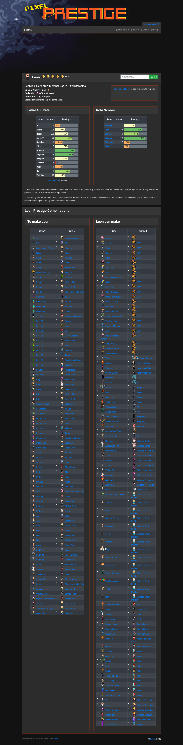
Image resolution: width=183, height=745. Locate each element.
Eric (35, 238)
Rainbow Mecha (110, 581)
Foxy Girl (66, 277)
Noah (64, 511)
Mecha (105, 661)
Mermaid (106, 475)
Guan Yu (106, 656)
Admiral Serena (109, 518)
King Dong (138, 417)
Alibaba (65, 350)
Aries (105, 272)
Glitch (105, 282)
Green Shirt (67, 287)
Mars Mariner (108, 715)
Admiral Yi (107, 480)
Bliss (64, 243)
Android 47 (107, 485)
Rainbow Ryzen (109, 348)
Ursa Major (107, 690)
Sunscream (107, 634)
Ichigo (105, 465)
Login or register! (151, 24)
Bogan (105, 510)
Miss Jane (107, 526)
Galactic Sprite (140, 441)
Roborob (106, 378)
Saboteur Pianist (110, 685)
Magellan (138, 724)
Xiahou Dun (108, 470)
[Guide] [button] (144, 30)
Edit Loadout (53, 180)
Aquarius (106, 267)
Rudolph (106, 426)
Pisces (105, 460)
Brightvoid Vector (141, 720)
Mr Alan (65, 258)
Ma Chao (106, 287)
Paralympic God (141, 363)
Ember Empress (141, 646)
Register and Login (122, 89)
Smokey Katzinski (110, 417)
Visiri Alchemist (109, 407)
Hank (105, 597)
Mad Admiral (108, 557)
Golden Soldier (40, 272)
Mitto (136, 651)
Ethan (105, 248)
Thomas (106, 502)
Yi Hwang (107, 681)
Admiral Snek (140, 624)
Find (154, 77)
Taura (105, 455)
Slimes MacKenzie (111, 316)
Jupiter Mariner (109, 605)
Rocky (105, 387)
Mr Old (65, 409)
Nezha (136, 605)
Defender (109, 142)
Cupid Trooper (109, 292)
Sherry (65, 477)
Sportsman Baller (110, 695)
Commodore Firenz (111, 431)
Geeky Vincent (68, 336)
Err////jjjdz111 (109, 565)
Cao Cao (37, 297)
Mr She (36, 457)
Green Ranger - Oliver (112, 494)
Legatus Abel (139, 609)
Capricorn (107, 397)
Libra (105, 258)
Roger (64, 326)
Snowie (106, 614)
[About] (154, 30)
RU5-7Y (106, 382)
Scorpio (106, 368)
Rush (107, 130)
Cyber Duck (139, 490)
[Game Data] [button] (122, 30)
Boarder (108, 125)
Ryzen (105, 243)
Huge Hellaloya (68, 238)
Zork (104, 331)
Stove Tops (67, 340)
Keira (36, 452)
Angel (105, 549)
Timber (106, 705)
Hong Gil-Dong (109, 302)
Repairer (108, 146)
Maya (105, 666)
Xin (104, 700)
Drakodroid (107, 306)
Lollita (105, 238)
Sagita (105, 671)
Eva (135, 378)
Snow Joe (66, 384)
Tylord (64, 297)
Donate (56, 739)
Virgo (105, 263)
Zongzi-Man (108, 412)
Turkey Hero (108, 402)
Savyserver (107, 619)
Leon (105, 534)
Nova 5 (106, 490)
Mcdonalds (67, 282)
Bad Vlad (66, 487)
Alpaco (106, 363)
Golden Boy (38, 302)
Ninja (36, 253)
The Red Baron (109, 676)
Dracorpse (138, 436)
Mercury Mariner (110, 326)
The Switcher (108, 321)
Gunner (108, 134)
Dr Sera (65, 302)
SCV (136, 238)
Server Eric (66, 414)
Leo (104, 392)
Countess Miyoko (110, 277)
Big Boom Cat (109, 436)
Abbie (64, 472)
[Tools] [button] (134, 30)
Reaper (137, 387)
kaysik (153, 739)
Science (108, 138)
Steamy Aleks (68, 564)
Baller (105, 609)
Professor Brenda (141, 358)
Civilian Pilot (67, 506)
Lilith (136, 431)
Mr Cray (65, 452)
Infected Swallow (110, 297)
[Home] (28, 29)
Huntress (107, 441)
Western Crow (109, 720)
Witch (36, 258)
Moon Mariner (109, 311)
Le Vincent (38, 409)
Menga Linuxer (109, 624)
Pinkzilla (137, 426)
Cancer (106, 542)
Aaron (64, 253)
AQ (135, 407)
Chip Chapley (108, 343)
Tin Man (37, 316)
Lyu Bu (105, 646)
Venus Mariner (109, 353)
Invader (106, 651)
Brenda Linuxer (109, 629)
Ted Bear (106, 589)
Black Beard (67, 267)
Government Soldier (42, 248)
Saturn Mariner (109, 710)
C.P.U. (136, 614)
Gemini (106, 253)
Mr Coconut (108, 451)
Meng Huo (107, 639)
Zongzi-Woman (109, 573)
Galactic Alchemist (142, 451)
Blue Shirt (66, 365)
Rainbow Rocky (109, 421)
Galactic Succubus (142, 700)
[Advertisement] (97, 52)
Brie (63, 331)
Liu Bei (36, 292)
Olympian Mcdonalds (71, 292)
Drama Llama (108, 373)
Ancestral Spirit (109, 446)
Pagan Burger (68, 555)
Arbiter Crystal (109, 724)
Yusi (104, 358)
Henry (36, 530)
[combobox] (134, 77)
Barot (64, 345)
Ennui (64, 311)
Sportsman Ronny (70, 316)
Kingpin (65, 248)
